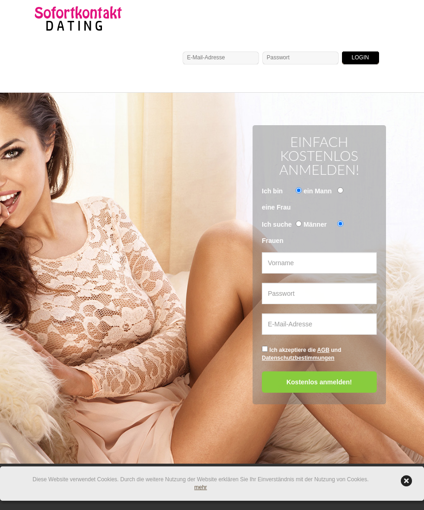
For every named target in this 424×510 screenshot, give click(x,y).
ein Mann (318, 191)
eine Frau (276, 207)
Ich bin (272, 191)
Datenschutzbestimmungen (298, 358)
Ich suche (277, 224)
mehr (200, 487)
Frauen (273, 240)
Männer (315, 224)
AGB (323, 350)
